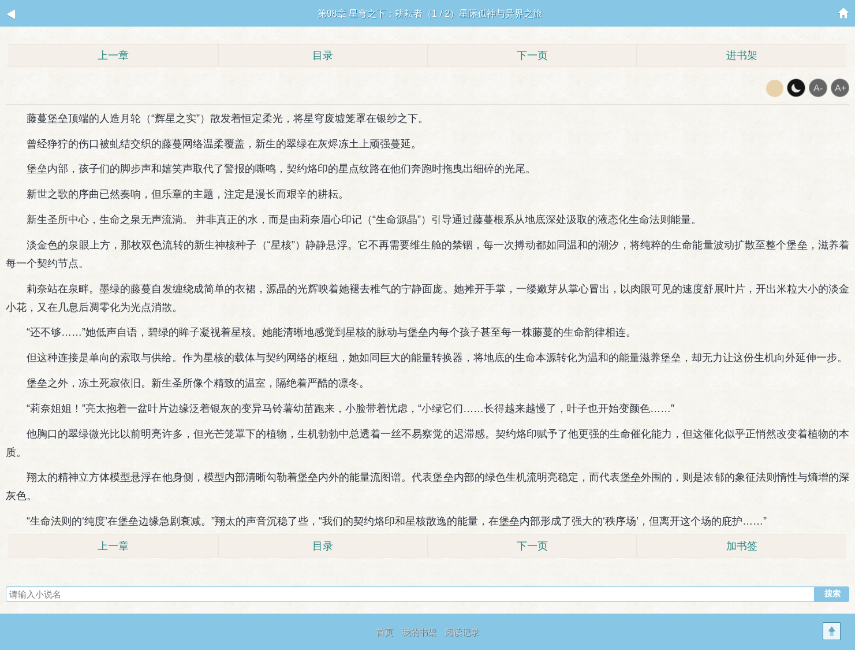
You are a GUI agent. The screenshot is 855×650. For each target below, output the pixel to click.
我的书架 (419, 632)
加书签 (741, 546)
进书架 (741, 55)
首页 (384, 632)
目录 (322, 55)
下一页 (532, 55)
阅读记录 (462, 632)
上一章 (113, 55)
